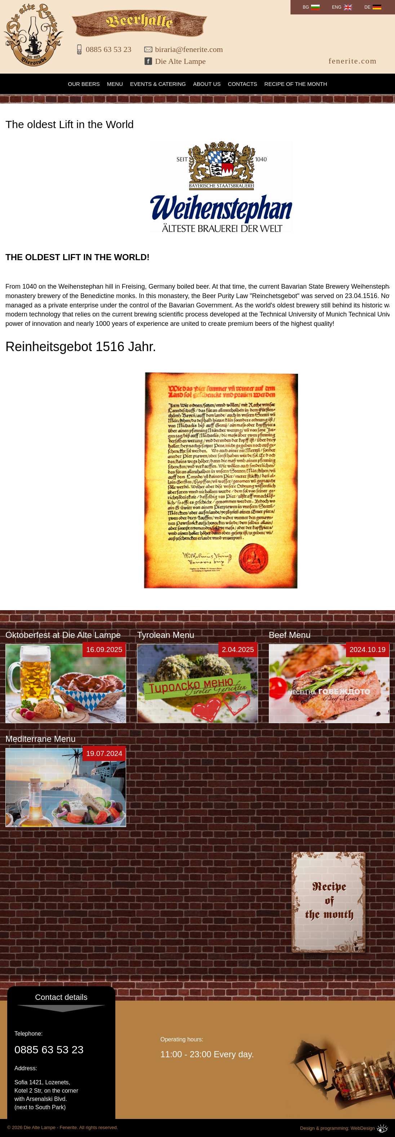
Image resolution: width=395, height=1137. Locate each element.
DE (367, 7)
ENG (336, 7)
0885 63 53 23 (109, 49)
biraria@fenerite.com (184, 49)
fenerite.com (352, 60)
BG (306, 7)
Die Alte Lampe (180, 61)
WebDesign (369, 1128)
